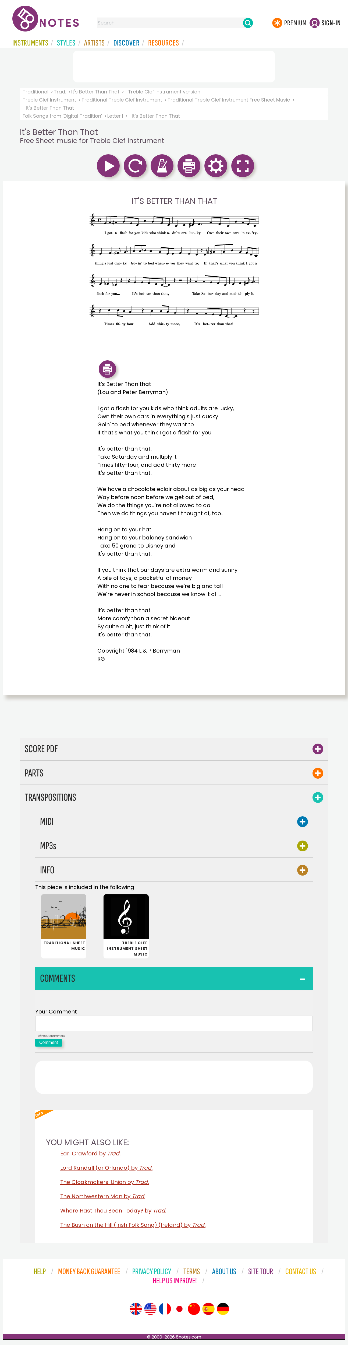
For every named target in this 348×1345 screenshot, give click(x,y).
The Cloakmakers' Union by (104, 1184)
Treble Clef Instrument (49, 99)
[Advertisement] (174, 65)
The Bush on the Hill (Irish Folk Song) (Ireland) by (132, 1227)
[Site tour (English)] (136, 1311)
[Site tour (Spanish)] (208, 1311)
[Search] (248, 23)
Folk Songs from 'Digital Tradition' (62, 116)
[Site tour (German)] (223, 1311)
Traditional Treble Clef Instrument (121, 99)
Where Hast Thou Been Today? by (113, 1213)
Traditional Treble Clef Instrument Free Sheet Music (229, 99)
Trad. (60, 91)
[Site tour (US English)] (150, 1311)
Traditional (35, 91)
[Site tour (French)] (165, 1311)
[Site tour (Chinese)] (194, 1311)
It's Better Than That (95, 91)
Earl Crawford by (90, 1155)
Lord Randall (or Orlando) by (106, 1170)
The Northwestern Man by (102, 1198)
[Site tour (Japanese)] (179, 1311)
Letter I (115, 116)
